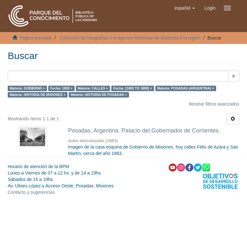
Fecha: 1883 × (61, 88)
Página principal (36, 37)
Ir (233, 76)
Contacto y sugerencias (31, 192)
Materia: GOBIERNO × (27, 88)
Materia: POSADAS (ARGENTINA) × (185, 88)
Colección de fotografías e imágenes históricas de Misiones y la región (130, 37)
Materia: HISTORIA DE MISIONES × (38, 95)
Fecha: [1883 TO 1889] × (133, 88)
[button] (185, 8)
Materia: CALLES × (93, 88)
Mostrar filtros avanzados (214, 104)
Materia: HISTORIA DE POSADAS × (99, 95)
